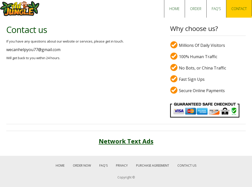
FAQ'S (216, 8)
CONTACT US (186, 165)
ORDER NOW (82, 165)
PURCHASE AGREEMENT (152, 165)
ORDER (195, 8)
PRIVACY (122, 165)
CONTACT (239, 8)
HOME (174, 8)
